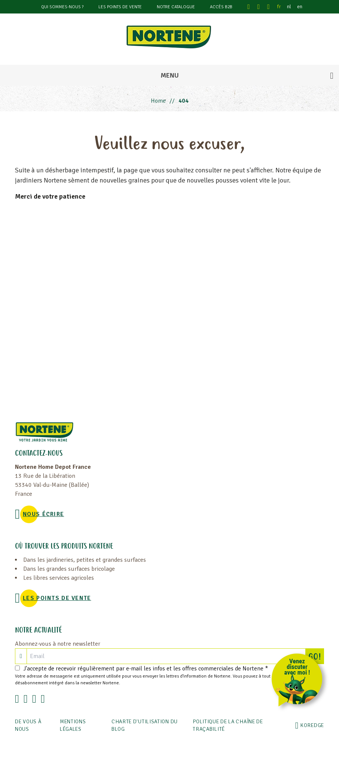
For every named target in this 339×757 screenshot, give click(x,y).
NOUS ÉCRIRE (43, 514)
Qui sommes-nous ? (62, 7)
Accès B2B (221, 7)
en (299, 6)
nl (289, 6)
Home (158, 101)
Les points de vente (120, 7)
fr (279, 6)
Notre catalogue (176, 7)
